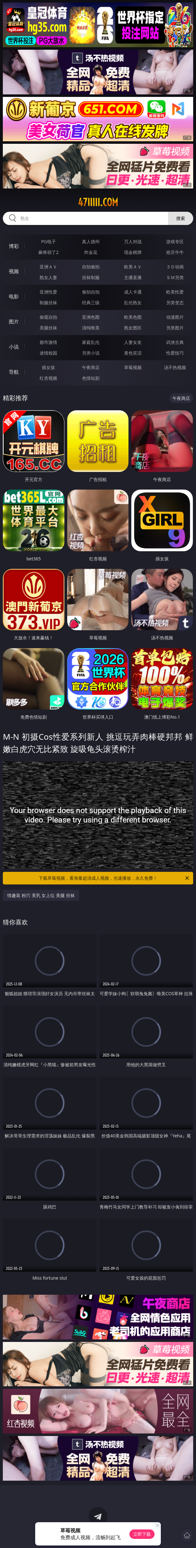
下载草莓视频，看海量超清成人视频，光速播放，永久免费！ (114, 878)
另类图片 (175, 328)
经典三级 (91, 303)
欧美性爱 (175, 292)
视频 (14, 271)
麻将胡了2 (48, 252)
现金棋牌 (133, 252)
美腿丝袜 (48, 328)
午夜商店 (91, 367)
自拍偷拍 (91, 267)
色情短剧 (91, 378)
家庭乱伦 (91, 342)
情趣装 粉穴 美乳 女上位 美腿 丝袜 (40, 895)
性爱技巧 (175, 353)
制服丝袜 (48, 303)
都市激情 (48, 342)
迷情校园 (48, 353)
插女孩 (48, 367)
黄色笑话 (133, 353)
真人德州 (91, 241)
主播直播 (133, 277)
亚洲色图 (91, 317)
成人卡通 (133, 292)
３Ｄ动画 (175, 267)
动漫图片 (175, 317)
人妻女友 (133, 342)
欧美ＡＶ (133, 267)
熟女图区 (133, 328)
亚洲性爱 (48, 292)
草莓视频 (133, 367)
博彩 (14, 246)
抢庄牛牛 (175, 252)
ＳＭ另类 (175, 277)
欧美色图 (133, 317)
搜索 (180, 218)
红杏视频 (48, 378)
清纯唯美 (91, 328)
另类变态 (175, 303)
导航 (14, 371)
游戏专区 (175, 241)
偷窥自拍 (48, 317)
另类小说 (91, 353)
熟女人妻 (48, 277)
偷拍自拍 (91, 292)
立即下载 (142, 1534)
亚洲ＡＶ (48, 267)
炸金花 (90, 252)
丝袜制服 (91, 277)
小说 (14, 346)
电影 (14, 296)
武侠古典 (175, 342)
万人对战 (133, 241)
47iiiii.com (98, 202)
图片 (14, 321)
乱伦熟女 (133, 303)
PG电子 (48, 241)
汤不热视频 (175, 367)
